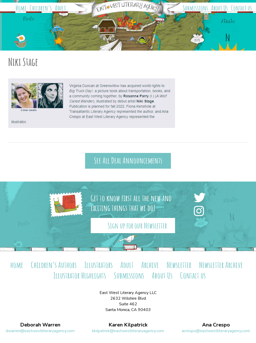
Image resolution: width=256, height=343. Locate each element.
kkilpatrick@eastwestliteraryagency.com (128, 331)
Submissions (195, 8)
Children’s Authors (54, 264)
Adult (60, 8)
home (16, 264)
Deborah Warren (40, 325)
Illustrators (98, 264)
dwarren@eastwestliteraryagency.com (40, 331)
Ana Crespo (216, 325)
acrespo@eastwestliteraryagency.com (216, 331)
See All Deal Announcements (128, 161)
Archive (150, 264)
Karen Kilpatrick (128, 325)
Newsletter (179, 264)
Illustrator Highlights (79, 275)
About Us (219, 8)
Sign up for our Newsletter (137, 225)
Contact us (241, 8)
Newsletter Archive (221, 264)
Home (21, 8)
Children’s (41, 8)
